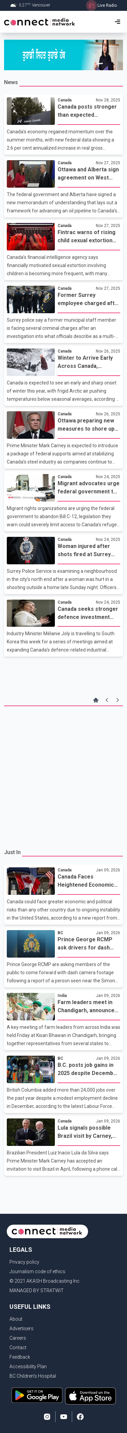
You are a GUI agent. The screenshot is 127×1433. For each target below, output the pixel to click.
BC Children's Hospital (32, 1376)
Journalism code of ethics (37, 1271)
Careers (17, 1338)
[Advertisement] (63, 776)
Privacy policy (24, 1262)
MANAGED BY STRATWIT (36, 1290)
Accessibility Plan (28, 1366)
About (15, 1319)
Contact (17, 1347)
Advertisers (21, 1328)
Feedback (19, 1357)
